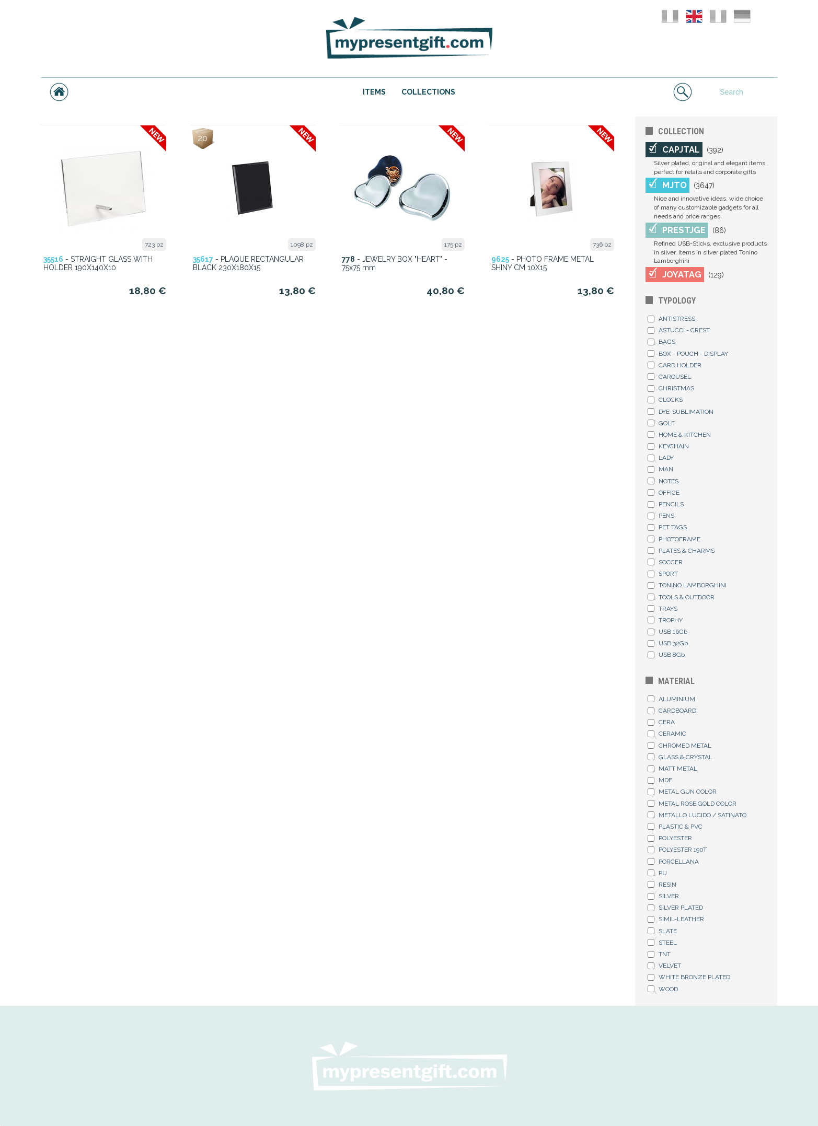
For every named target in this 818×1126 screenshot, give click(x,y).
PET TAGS (667, 527)
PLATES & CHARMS (681, 550)
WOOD (663, 989)
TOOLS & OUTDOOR (681, 597)
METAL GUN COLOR (682, 791)
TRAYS (662, 608)
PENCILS (666, 504)
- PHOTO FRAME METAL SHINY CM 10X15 (542, 263)
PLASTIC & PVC (675, 826)
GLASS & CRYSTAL (680, 757)
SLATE (662, 931)
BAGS (661, 341)
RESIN (662, 884)
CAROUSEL (669, 376)
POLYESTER (670, 838)
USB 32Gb (668, 643)
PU (657, 873)
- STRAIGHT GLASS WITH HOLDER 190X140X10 (98, 263)
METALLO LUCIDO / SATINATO (697, 815)
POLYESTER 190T (677, 849)
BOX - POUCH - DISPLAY (688, 353)
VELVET (664, 965)
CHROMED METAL (679, 745)
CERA (661, 722)
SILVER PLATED (675, 907)
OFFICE (663, 492)
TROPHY (665, 620)
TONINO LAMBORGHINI (687, 585)
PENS (661, 515)
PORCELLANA (673, 861)
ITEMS (374, 92)
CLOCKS (665, 399)
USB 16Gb (667, 631)
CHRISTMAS (671, 388)
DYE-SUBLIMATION (680, 411)
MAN (660, 469)
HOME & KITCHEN (679, 434)
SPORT (663, 573)
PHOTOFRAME (674, 539)
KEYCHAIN (668, 446)
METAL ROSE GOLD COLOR (692, 803)
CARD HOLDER (674, 365)
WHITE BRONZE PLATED (689, 977)
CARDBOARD (672, 710)
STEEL (662, 942)
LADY (661, 457)
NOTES (663, 481)
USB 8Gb (666, 654)
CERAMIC (667, 733)
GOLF (661, 423)
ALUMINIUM (671, 699)
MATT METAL (672, 768)
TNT (659, 954)
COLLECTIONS (428, 92)
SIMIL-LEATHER (676, 919)
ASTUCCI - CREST (679, 330)
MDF (660, 780)
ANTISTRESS (671, 318)
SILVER (663, 896)
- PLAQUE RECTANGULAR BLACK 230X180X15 (248, 263)
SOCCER (665, 562)
